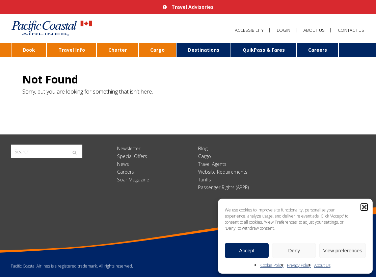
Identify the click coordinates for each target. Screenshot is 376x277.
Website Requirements (222, 172)
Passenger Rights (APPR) (223, 187)
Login (283, 30)
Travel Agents (212, 164)
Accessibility (249, 30)
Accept (246, 250)
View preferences (342, 250)
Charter (117, 50)
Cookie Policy (272, 265)
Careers (317, 50)
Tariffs (204, 179)
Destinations (203, 50)
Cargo (157, 50)
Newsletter (128, 148)
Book (29, 50)
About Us (322, 265)
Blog (203, 148)
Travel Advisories (188, 7)
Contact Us (351, 30)
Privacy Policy (299, 265)
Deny (294, 250)
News (123, 164)
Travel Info (71, 50)
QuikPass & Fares (264, 50)
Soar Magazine (133, 179)
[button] (364, 207)
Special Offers (132, 156)
